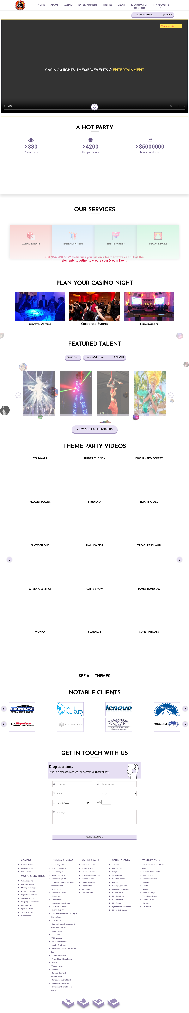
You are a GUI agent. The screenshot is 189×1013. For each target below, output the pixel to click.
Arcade (145, 889)
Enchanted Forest (59, 893)
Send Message (94, 837)
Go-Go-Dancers (88, 872)
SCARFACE (56, 921)
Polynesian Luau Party (61, 903)
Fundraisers (149, 324)
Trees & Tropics (27, 912)
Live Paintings (118, 896)
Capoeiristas (87, 886)
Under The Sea (57, 889)
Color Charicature (150, 879)
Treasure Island (57, 966)
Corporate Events (94, 324)
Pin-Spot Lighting (28, 891)
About (54, 5)
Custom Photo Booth (151, 872)
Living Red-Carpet (119, 910)
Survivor (55, 969)
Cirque (115, 872)
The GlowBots (87, 868)
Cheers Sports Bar (59, 955)
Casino (68, 5)
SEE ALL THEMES (94, 675)
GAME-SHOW (148, 900)
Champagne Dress (119, 886)
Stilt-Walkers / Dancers (91, 875)
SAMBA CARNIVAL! (59, 907)
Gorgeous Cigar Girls (120, 889)
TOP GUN (56, 934)
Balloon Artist (117, 893)
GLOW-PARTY (58, 910)
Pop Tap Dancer (118, 879)
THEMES (107, 5)
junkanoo (85, 889)
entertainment (87, 5)
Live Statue (116, 903)
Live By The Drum (59, 945)
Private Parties (40, 324)
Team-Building (149, 893)
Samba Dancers (88, 865)
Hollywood (56, 962)
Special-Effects (27, 909)
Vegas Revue (117, 875)
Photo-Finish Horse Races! (62, 959)
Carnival (146, 903)
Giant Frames (26, 905)
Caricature (147, 907)
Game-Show (57, 900)
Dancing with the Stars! (61, 980)
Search (167, 15)
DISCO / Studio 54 (59, 868)
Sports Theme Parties (60, 983)
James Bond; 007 (59, 879)
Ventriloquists (87, 893)
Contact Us (139, 5)
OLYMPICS (56, 896)
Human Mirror (88, 879)
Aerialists (115, 865)
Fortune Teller (148, 875)
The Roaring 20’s (58, 872)
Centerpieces (26, 916)
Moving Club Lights (29, 888)
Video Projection (27, 898)
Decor (121, 5)
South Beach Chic (59, 875)
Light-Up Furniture (29, 895)
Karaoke (146, 882)
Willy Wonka (57, 938)
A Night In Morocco (59, 941)
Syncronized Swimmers (121, 907)
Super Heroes (57, 931)
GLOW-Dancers (88, 882)
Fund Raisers (26, 872)
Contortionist (117, 900)
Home (41, 5)
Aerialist (115, 882)
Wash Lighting (27, 881)
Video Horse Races (150, 896)
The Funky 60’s (58, 865)
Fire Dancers (117, 868)
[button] (9, 560)
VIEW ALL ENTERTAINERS (94, 429)
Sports (145, 886)
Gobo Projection (27, 884)
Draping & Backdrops (30, 902)
